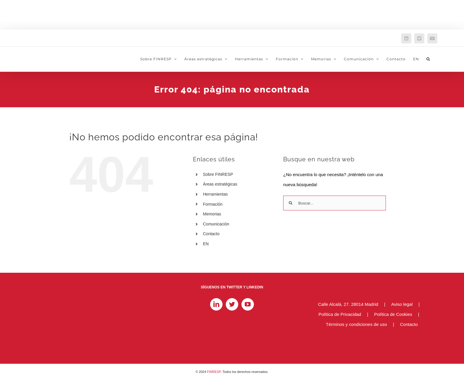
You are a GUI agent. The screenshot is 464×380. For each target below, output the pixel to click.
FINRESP (214, 371)
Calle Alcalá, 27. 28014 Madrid (348, 304)
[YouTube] (247, 304)
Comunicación (216, 224)
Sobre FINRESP (218, 174)
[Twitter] (232, 304)
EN (206, 243)
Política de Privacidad (339, 314)
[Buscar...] (334, 203)
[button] (428, 59)
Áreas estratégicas (220, 184)
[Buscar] (290, 203)
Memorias (212, 214)
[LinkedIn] (216, 304)
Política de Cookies (393, 314)
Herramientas (215, 194)
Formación (213, 204)
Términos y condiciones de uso (356, 324)
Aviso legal (402, 304)
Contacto (211, 233)
